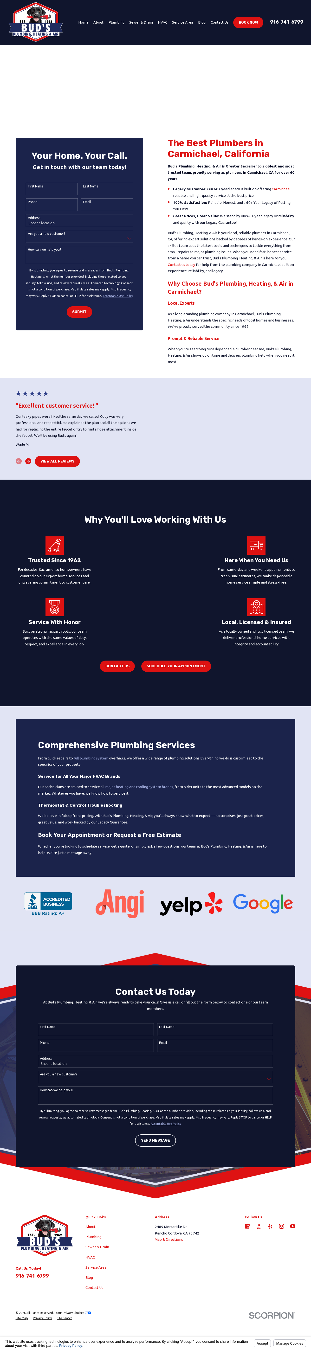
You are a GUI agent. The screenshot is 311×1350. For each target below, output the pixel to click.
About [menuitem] (98, 22)
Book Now (248, 22)
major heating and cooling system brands (139, 820)
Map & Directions (169, 1272)
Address (31, 218)
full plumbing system (91, 791)
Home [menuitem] (83, 22)
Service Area (95, 1300)
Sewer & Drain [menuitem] (141, 22)
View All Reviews (56, 478)
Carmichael (282, 189)
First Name (32, 186)
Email (84, 202)
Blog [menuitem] (202, 22)
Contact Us (117, 699)
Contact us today (182, 265)
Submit (76, 312)
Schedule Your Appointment (176, 699)
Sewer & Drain (97, 1280)
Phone (29, 202)
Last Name (87, 186)
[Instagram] (281, 1259)
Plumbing (93, 1270)
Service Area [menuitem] (182, 22)
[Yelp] (270, 1259)
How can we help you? (41, 249)
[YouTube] (292, 1259)
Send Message (155, 1179)
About (90, 1260)
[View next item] (27, 478)
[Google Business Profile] (247, 1259)
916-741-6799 (286, 22)
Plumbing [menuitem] (116, 22)
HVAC (90, 1290)
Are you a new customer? (43, 234)
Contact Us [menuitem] (219, 22)
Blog (89, 1310)
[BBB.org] (258, 1259)
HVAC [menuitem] (162, 22)
